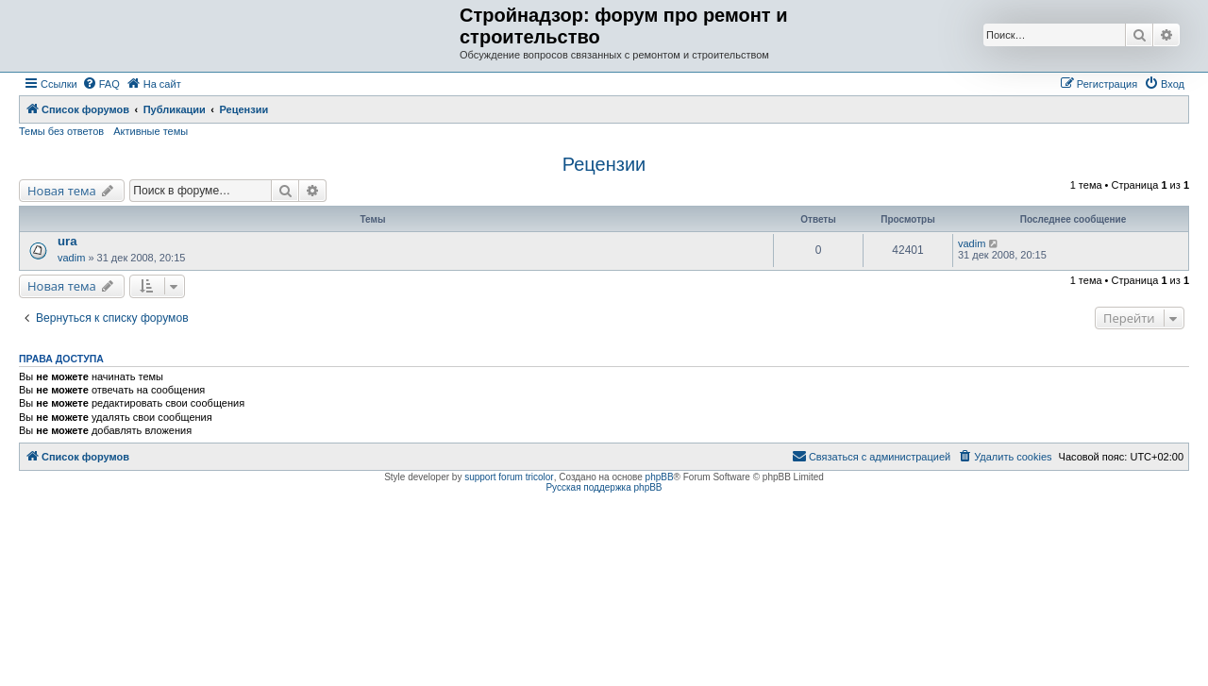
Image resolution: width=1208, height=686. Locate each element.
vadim (71, 257)
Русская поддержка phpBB (603, 487)
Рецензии (604, 164)
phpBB (660, 477)
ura (67, 241)
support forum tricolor (508, 477)
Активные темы (150, 131)
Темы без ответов (61, 131)
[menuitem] (101, 84)
